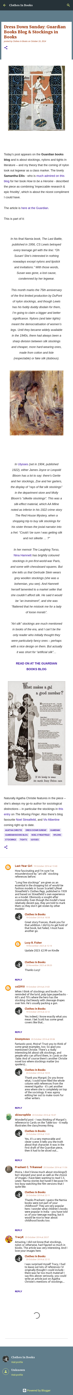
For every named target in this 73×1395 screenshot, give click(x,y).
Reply (18, 979)
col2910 (20, 986)
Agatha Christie (13, 830)
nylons (57, 835)
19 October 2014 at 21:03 (38, 987)
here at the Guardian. (35, 208)
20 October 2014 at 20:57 (37, 1237)
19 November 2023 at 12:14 (39, 946)
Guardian (55, 830)
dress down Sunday (36, 830)
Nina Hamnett (23, 555)
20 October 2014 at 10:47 (44, 1115)
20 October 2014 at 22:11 (38, 1195)
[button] (6, 48)
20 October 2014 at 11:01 (38, 1134)
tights (23, 840)
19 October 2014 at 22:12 (38, 1012)
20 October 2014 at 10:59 (38, 1073)
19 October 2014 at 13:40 (45, 866)
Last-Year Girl (23, 865)
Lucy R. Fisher (33, 942)
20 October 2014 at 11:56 (55, 1167)
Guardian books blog (16, 835)
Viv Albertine (51, 819)
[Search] (68, 5)
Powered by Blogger (37, 1390)
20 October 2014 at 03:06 (43, 1039)
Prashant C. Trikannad (28, 1167)
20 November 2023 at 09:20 (39, 965)
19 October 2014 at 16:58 (38, 917)
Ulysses (23, 464)
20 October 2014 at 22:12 (38, 1259)
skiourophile (23, 1114)
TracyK (19, 1237)
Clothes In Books (21, 5)
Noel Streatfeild (26, 819)
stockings (10, 840)
